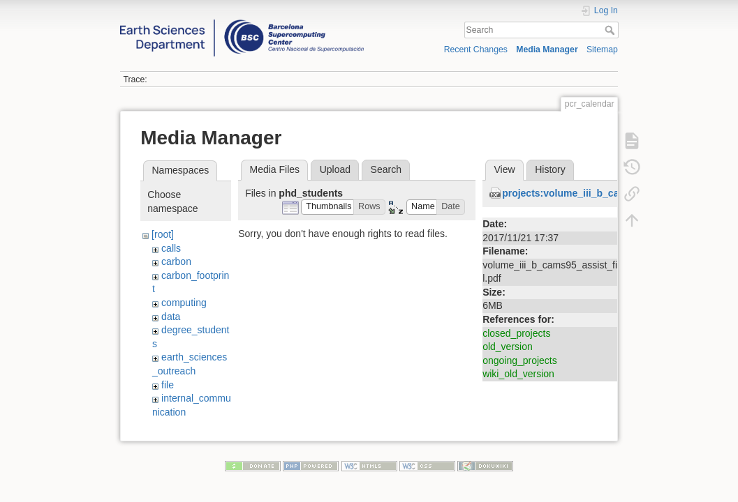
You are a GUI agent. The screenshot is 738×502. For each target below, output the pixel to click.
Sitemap (602, 49)
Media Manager (547, 49)
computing (184, 302)
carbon (176, 261)
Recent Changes (476, 49)
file (167, 384)
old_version (507, 346)
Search (611, 30)
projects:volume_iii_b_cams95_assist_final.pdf (611, 193)
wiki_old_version (518, 373)
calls (171, 248)
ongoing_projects (519, 360)
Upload (335, 169)
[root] (163, 234)
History (550, 169)
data (170, 316)
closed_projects (516, 333)
